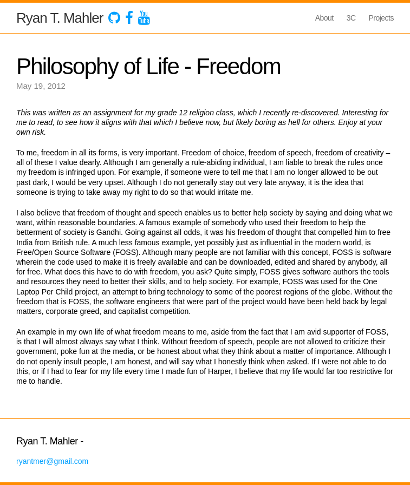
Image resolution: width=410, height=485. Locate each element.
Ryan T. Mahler (59, 18)
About (324, 18)
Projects (381, 18)
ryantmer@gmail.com (52, 461)
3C (351, 18)
